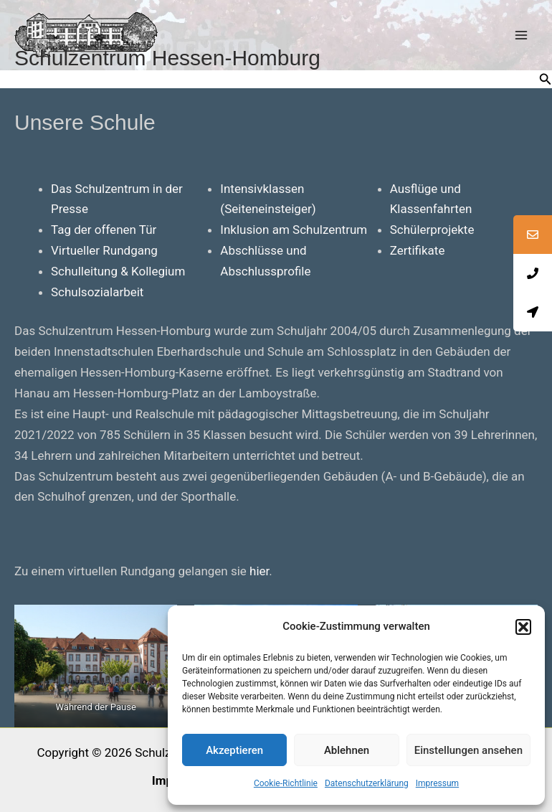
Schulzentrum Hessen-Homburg (167, 58)
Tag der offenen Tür (103, 229)
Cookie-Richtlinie (286, 783)
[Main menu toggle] (521, 35)
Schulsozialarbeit (97, 292)
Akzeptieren (234, 750)
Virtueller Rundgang (104, 250)
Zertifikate (417, 250)
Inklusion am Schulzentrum (293, 229)
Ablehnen (346, 750)
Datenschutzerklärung (367, 783)
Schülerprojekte (432, 229)
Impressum (437, 783)
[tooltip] (532, 234)
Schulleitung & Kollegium (118, 271)
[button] (523, 627)
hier (259, 571)
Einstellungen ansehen (468, 750)
